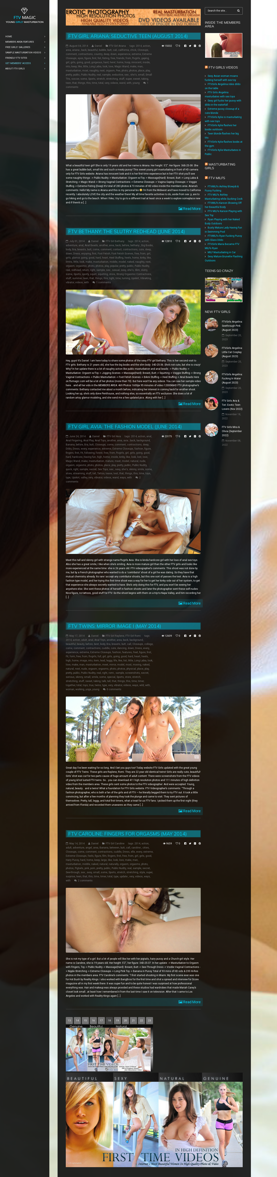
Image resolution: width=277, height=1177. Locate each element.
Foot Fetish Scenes (122, 253)
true (91, 685)
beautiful (93, 50)
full (99, 656)
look (105, 66)
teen (68, 83)
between (114, 847)
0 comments (114, 689)
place (141, 70)
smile (141, 469)
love (111, 66)
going (80, 62)
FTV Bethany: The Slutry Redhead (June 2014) (126, 231)
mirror (112, 664)
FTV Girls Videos (223, 67)
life (115, 660)
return (85, 270)
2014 (139, 45)
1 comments (103, 282)
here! (113, 62)
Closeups (143, 50)
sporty (85, 274)
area (68, 50)
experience (124, 54)
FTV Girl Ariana (117, 45)
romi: (111, 672)
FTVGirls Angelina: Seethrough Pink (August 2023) (232, 325)
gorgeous (96, 62)
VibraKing (145, 278)
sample (106, 74)
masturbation (73, 70)
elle (133, 851)
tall (94, 473)
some (83, 78)
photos (133, 70)
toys (147, 473)
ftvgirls (136, 58)
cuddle (106, 648)
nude (142, 461)
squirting (103, 274)
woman (70, 689)
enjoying (86, 253)
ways (123, 477)
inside (146, 62)
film (104, 855)
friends (120, 58)
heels (128, 257)
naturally (113, 864)
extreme (136, 54)
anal (81, 245)
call (129, 644)
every (84, 448)
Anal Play (88, 440)
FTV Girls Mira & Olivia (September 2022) (232, 431)
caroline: (136, 847)
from (128, 58)
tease (109, 473)
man (140, 66)
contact (117, 249)
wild (141, 685)
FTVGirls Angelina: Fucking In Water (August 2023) (232, 378)
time (94, 83)
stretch (101, 78)
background (143, 440)
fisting (105, 58)
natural (134, 461)
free (113, 58)
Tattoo (100, 473)
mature (109, 461)
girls (73, 62)
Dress (76, 253)
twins (98, 685)
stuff (121, 78)
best (96, 644)
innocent (136, 62)
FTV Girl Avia (114, 436)
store (112, 274)
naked (130, 261)
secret (93, 469)
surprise (70, 876)
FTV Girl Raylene (115, 635)
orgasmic (81, 266)
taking (144, 78)
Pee (118, 70)
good (87, 62)
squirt (93, 274)
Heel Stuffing (116, 257)
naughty (94, 70)
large (104, 860)
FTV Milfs (217, 178)
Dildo (69, 448)
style (142, 872)
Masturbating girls (220, 166)
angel (89, 847)
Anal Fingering (74, 440)
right (92, 270)
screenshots (132, 672)
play (148, 70)
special (111, 677)
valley (84, 477)
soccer (75, 78)
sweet (136, 78)
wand (122, 83)
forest (99, 453)
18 (109, 1020)
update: (124, 876)
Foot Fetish (104, 253)
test (116, 473)
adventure (71, 245)
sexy (123, 270)
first (94, 58)
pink (87, 868)
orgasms (81, 465)
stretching (112, 78)
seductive (117, 74)
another (103, 245)
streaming (79, 473)
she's (133, 74)
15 (85, 1020)
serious (70, 677)
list (125, 660)
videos (114, 83)
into (68, 66)
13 (69, 1020)
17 (101, 1020)
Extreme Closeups (122, 448)
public (76, 74)
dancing (121, 648)
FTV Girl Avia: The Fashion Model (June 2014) (125, 427)
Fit (81, 453)
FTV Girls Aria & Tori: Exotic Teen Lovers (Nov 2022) (232, 404)
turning (126, 278)
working (79, 689)
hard (106, 62)
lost (139, 457)
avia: (126, 440)
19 (117, 1020)
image (83, 660)
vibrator (70, 282)
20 (125, 1020)
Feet (135, 652)
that (74, 83)
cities (146, 847)
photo (125, 70)
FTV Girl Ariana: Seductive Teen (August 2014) (128, 36)
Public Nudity (88, 74)
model (122, 261)
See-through (73, 872)
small (141, 74)
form (72, 656)
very (107, 83)
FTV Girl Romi (133, 635)
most (85, 70)
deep (106, 54)
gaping (145, 58)
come (96, 249)
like (80, 66)
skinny (132, 469)
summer (77, 278)
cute (141, 249)
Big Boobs (147, 245)
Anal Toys (100, 440)
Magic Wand (122, 66)
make (133, 66)
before (125, 245)
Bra (74, 249)
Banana (70, 444)
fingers (70, 453)
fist (99, 58)
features (127, 652)
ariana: (76, 50)
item (96, 660)
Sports (91, 78)
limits (69, 261)
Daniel (98, 45)
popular (114, 266)
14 (77, 1020)
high (99, 457)
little (85, 66)
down (113, 54)
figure (88, 58)
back (84, 50)
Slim (137, 270)
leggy (109, 660)
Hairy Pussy (72, 860)
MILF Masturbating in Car (222, 252)
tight (111, 278)
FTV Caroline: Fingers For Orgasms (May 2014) (127, 834)
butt (109, 50)
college (148, 644)
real (99, 74)
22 (141, 1020)
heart (105, 257)
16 (93, 1020)
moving (137, 664)
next (102, 70)
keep (74, 66)
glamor (76, 257)
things (81, 83)
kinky (143, 257)
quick (69, 469)
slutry (144, 270)
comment (71, 54)
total (100, 83)
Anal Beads (91, 245)
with (129, 83)
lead (102, 660)
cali (115, 50)
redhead (76, 270)
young (136, 83)
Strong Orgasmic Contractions (133, 274)
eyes (80, 58)
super (129, 78)
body (68, 249)
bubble (102, 50)
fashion (138, 448)
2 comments (85, 880)
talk (104, 681)
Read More (191, 208)
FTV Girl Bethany (115, 241)
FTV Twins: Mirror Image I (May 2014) (114, 626)
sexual (116, 270)
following (89, 453)
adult (84, 640)
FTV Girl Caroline (115, 843)
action (146, 45)
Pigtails (79, 868)
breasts (81, 249)
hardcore (77, 457)
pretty (69, 74)
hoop (127, 62)
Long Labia (95, 66)
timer (141, 681)
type (68, 477)
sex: (126, 74)
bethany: (135, 245)
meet (118, 461)
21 (133, 1020)
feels (91, 855)
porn (92, 868)
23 (149, 1020)
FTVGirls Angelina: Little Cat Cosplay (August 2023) (232, 352)
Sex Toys (103, 469)
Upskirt (135, 278)
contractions (85, 54)
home (120, 62)
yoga (88, 689)
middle (113, 261)
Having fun (90, 457)
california (123, 50)
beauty (80, 644)
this (88, 83)
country (98, 54)
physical (131, 668)
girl (67, 62)
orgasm (110, 70)
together (70, 685)
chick (133, 50)
